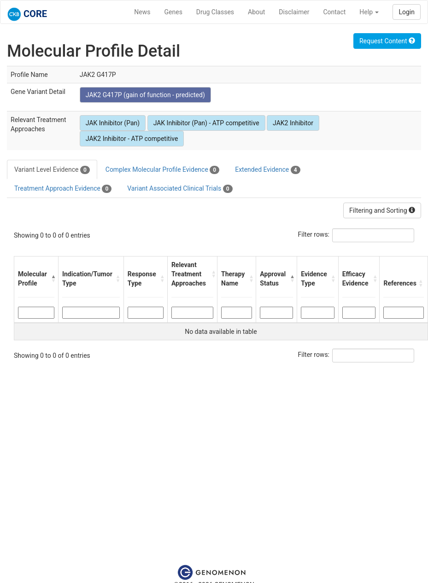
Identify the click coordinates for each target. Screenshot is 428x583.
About (256, 12)
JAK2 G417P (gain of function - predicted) (145, 95)
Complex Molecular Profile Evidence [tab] (162, 170)
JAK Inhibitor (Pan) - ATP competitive (206, 123)
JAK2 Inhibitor (293, 123)
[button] (52, 278)
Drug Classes (215, 12)
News (142, 12)
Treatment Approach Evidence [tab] (62, 189)
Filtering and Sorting (382, 210)
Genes (173, 12)
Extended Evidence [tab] (267, 170)
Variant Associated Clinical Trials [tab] (179, 189)
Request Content (387, 41)
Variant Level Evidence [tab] (52, 170)
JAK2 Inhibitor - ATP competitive (132, 138)
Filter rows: (314, 234)
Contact (334, 12)
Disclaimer (294, 12)
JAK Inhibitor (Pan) (113, 123)
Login (407, 12)
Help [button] (369, 12)
